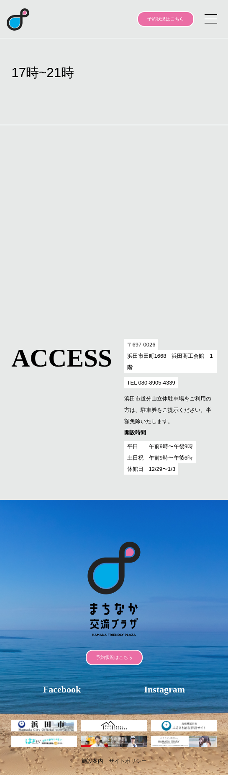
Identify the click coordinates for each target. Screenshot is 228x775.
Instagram (164, 689)
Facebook (62, 689)
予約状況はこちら (165, 18)
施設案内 (92, 761)
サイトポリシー (128, 761)
